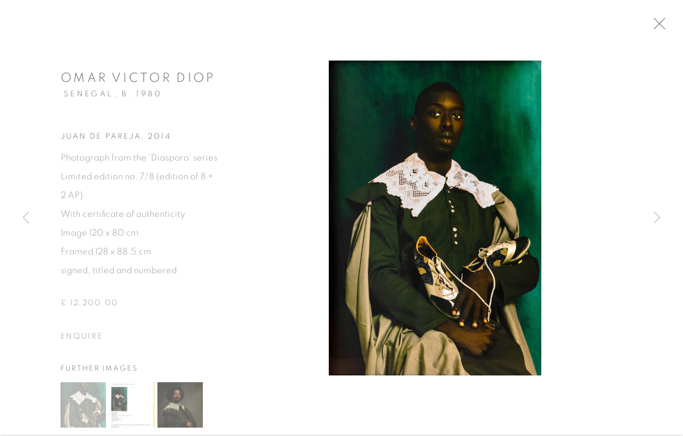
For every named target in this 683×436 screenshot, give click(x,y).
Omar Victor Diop (138, 81)
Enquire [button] (82, 340)
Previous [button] (26, 218)
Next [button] (657, 218)
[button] (83, 408)
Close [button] (666, 27)
